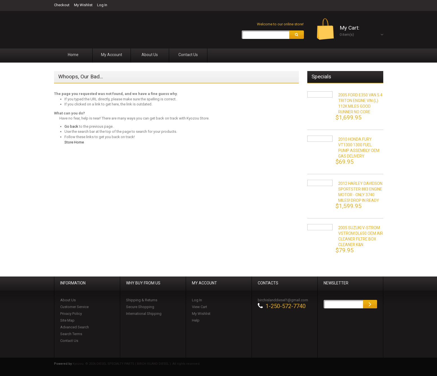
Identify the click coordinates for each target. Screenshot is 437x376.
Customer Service (74, 307)
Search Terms (71, 334)
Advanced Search (74, 327)
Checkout (62, 5)
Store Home (74, 142)
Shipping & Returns (141, 300)
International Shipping (144, 313)
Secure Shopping (140, 307)
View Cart (199, 307)
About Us (68, 300)
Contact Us (69, 341)
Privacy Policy (71, 313)
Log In (102, 5)
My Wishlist (83, 5)
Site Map (67, 320)
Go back (71, 126)
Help (196, 320)
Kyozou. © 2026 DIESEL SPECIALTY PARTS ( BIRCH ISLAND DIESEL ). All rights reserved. (136, 364)
